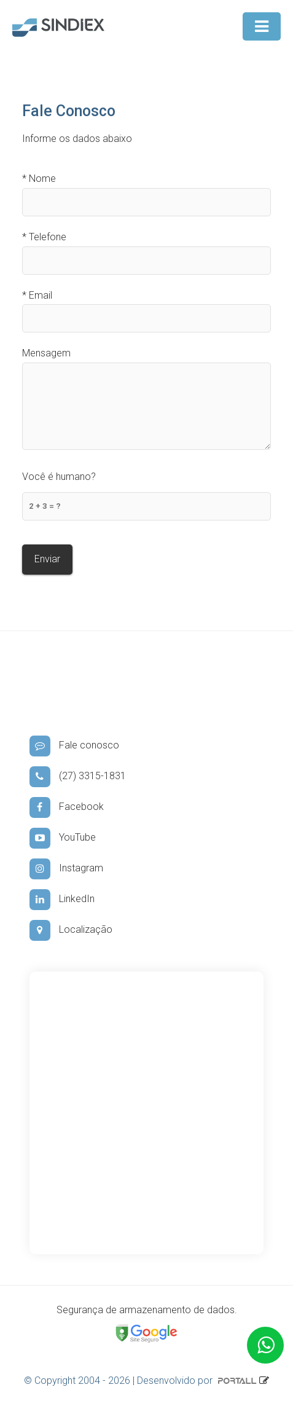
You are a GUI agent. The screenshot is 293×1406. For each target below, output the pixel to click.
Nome (39, 178)
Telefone (44, 237)
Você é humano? (59, 476)
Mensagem (46, 353)
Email (37, 295)
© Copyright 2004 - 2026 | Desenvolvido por (141, 1380)
